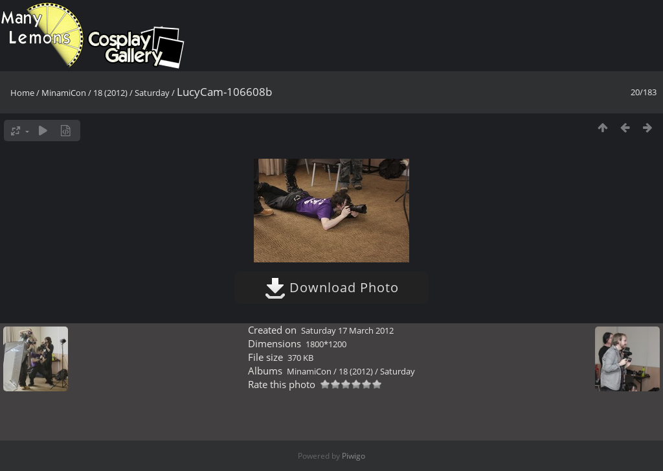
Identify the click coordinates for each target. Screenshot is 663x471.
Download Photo (332, 287)
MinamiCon (63, 92)
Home (22, 92)
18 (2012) (110, 92)
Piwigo (353, 455)
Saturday (152, 92)
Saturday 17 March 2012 (347, 330)
